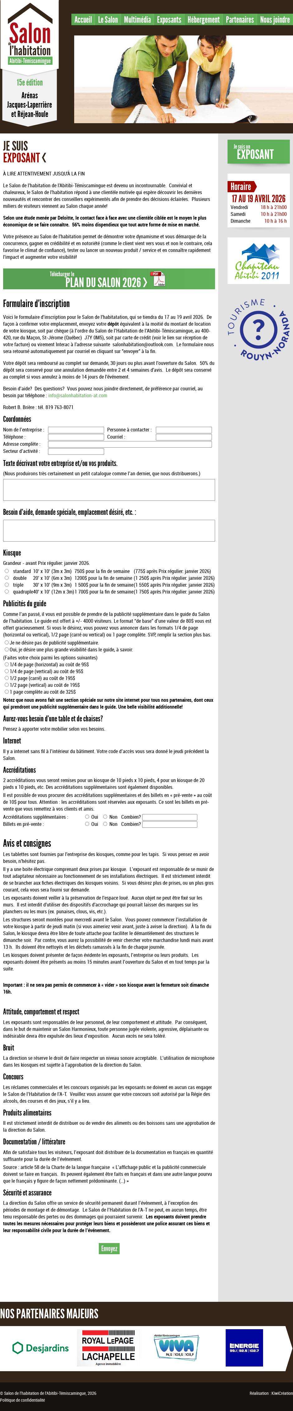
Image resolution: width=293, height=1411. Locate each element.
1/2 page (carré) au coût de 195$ (42, 678)
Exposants (169, 20)
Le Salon (108, 20)
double (19, 578)
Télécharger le (108, 279)
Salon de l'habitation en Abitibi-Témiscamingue (29, 38)
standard (22, 571)
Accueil (83, 20)
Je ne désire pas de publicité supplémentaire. (54, 642)
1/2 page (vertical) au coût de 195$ (45, 685)
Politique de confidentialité (22, 1400)
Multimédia (137, 20)
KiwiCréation (282, 1393)
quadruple (23, 591)
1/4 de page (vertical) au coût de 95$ (46, 671)
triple (18, 584)
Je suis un (254, 152)
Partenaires (240, 20)
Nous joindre (275, 20)
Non (113, 816)
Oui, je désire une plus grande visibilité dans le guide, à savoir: (71, 649)
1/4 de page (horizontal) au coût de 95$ (49, 664)
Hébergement (204, 20)
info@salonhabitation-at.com (77, 395)
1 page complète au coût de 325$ (43, 691)
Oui (94, 816)
